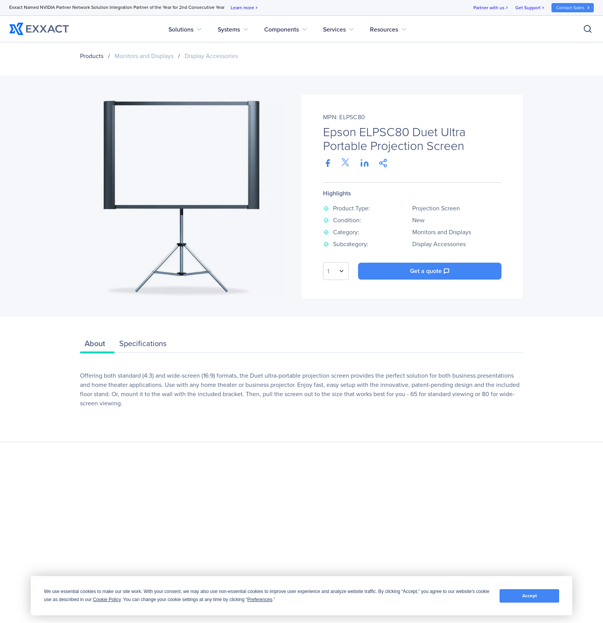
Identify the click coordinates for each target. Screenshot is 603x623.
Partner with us (491, 8)
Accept (529, 595)
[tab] (97, 345)
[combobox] (336, 271)
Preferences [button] (259, 599)
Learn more (245, 8)
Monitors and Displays (144, 56)
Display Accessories (211, 56)
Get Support (530, 8)
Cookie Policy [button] (107, 599)
